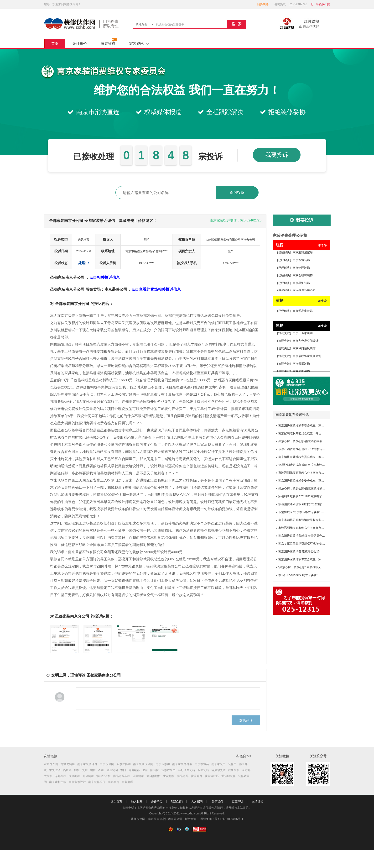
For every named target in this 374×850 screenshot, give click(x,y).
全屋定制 (112, 770)
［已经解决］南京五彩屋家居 (294, 253)
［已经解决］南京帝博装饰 (292, 260)
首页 (54, 44)
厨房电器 (134, 770)
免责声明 (237, 801)
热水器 (67, 770)
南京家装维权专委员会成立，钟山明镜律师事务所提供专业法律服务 (321, 433)
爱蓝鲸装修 (228, 776)
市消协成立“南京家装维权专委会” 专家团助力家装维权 (312, 512)
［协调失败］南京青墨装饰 (292, 364)
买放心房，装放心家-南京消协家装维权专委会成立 (310, 441)
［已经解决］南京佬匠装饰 (292, 268)
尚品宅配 (182, 776)
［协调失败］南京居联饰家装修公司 (298, 356)
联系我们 (177, 801)
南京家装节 (218, 764)
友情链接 (257, 801)
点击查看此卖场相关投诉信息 (156, 289)
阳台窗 (154, 770)
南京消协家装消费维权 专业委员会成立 (303, 535)
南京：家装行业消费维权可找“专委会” (302, 543)
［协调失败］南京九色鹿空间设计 (296, 341)
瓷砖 (85, 770)
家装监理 (127, 782)
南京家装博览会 (182, 764)
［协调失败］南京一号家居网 (294, 334)
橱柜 (77, 770)
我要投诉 (276, 155)
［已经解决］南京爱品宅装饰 (294, 311)
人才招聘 (197, 801)
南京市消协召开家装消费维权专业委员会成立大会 (309, 520)
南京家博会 (202, 764)
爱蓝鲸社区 (212, 776)
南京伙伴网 (107, 764)
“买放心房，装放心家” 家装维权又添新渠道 (305, 567)
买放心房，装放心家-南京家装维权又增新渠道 (307, 488)
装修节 (232, 764)
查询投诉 (237, 192)
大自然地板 (153, 776)
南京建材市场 (57, 782)
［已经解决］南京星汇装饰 (292, 283)
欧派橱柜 (74, 776)
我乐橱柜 (233, 770)
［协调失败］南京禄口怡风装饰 (295, 349)
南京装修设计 (77, 782)
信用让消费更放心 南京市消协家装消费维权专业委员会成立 (315, 449)
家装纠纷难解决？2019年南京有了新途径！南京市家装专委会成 (318, 496)
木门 (123, 770)
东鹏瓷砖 (203, 770)
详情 (322, 245)
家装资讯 (139, 44)
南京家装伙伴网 (87, 764)
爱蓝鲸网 (196, 776)
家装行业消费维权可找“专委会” (297, 575)
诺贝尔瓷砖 (218, 770)
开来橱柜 (88, 776)
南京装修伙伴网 (143, 764)
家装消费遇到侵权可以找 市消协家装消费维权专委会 (311, 504)
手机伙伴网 (323, 4)
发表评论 (246, 720)
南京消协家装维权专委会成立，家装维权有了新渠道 (311, 425)
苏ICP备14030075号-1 (229, 819)
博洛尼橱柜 (68, 764)
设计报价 (80, 44)
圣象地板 (138, 776)
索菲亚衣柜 (103, 776)
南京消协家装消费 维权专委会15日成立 (303, 551)
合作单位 (156, 801)
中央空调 (55, 770)
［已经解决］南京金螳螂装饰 (294, 276)
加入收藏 (136, 801)
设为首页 (116, 801)
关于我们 (217, 801)
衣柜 (101, 770)
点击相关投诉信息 (104, 277)
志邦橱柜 (60, 776)
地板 (93, 770)
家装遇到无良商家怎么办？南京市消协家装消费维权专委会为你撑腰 (321, 472)
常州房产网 (51, 764)
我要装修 (263, 4)
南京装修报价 (96, 782)
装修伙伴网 (123, 764)
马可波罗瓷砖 (186, 770)
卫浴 (145, 770)
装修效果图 (168, 770)
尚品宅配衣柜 (121, 776)
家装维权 (108, 44)
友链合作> (243, 756)
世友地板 (169, 776)
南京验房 (113, 782)
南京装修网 (163, 764)
